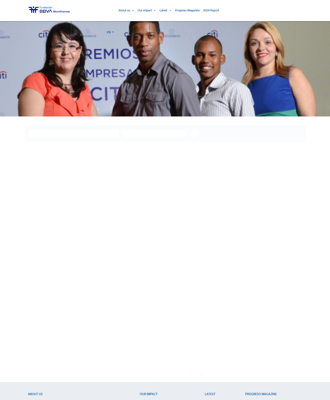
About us (126, 10)
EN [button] (275, 11)
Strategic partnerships (42, 344)
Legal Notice (178, 381)
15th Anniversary (150, 338)
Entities (32, 338)
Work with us (51, 375)
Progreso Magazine (187, 10)
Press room (212, 338)
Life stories (147, 326)
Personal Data (194, 381)
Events (209, 332)
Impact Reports (150, 332)
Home (36, 110)
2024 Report (211, 10)
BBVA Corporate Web (215, 381)
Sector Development (41, 332)
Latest (166, 10)
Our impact (147, 10)
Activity (32, 350)
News (208, 326)
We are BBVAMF (39, 326)
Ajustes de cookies (13, 388)
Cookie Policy (161, 381)
